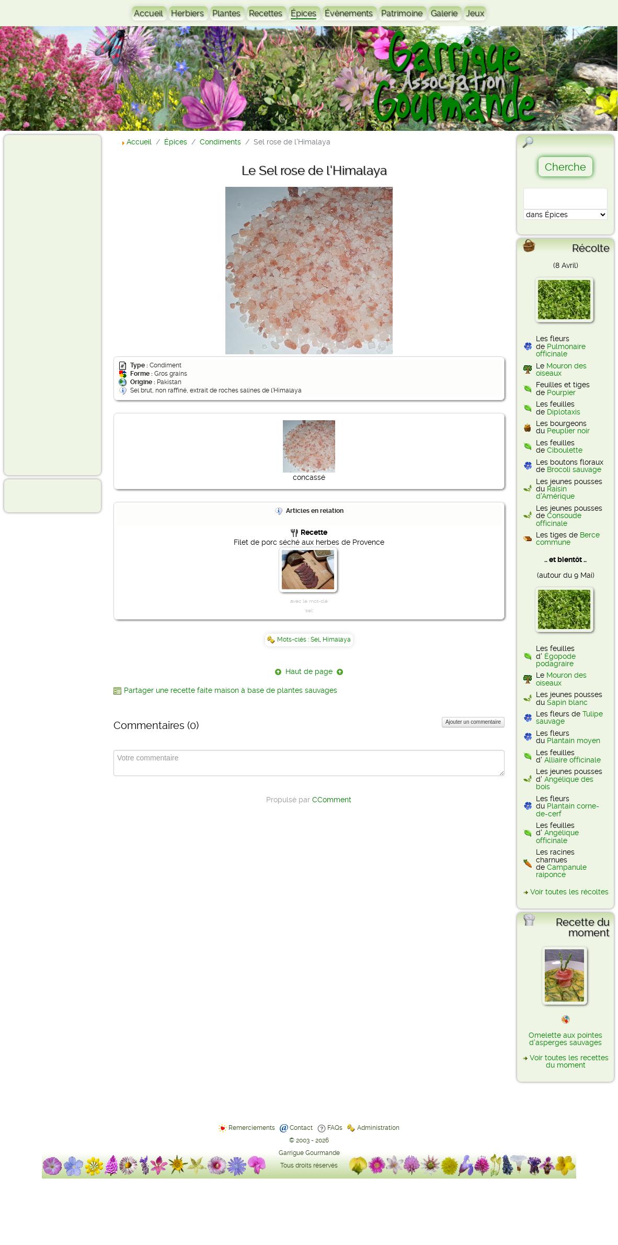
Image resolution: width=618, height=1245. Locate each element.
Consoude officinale (558, 519)
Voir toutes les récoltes (569, 892)
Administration (378, 1127)
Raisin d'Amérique (555, 492)
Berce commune (568, 538)
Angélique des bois (564, 783)
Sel (315, 639)
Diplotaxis (563, 412)
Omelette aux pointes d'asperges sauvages (565, 1039)
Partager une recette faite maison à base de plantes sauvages (230, 690)
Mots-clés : (294, 639)
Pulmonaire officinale (561, 350)
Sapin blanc (567, 702)
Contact (301, 1127)
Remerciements (251, 1127)
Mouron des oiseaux (561, 369)
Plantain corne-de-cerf (567, 809)
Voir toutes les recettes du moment (569, 1061)
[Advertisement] (50, 305)
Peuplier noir (568, 431)
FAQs (334, 1127)
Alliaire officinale (572, 760)
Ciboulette (564, 450)
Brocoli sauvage (574, 469)
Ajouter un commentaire (473, 722)
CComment (331, 799)
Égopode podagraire (556, 660)
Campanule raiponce (561, 871)
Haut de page (309, 671)
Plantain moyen (573, 740)
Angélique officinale (557, 836)
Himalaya (337, 639)
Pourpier (561, 392)
